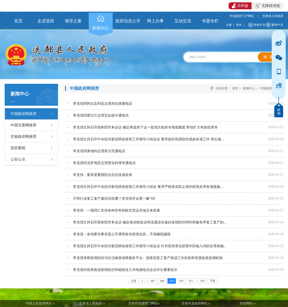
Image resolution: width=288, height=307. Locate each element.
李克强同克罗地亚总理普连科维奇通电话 (104, 163)
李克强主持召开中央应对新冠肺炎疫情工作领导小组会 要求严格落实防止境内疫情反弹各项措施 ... (148, 187)
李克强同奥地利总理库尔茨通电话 (99, 151)
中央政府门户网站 (242, 16)
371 (191, 281)
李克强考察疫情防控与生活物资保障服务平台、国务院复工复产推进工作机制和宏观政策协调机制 (148, 258)
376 (202, 281)
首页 (235, 88)
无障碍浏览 (267, 5)
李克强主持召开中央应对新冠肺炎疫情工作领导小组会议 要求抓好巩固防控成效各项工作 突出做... (148, 139)
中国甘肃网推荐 (23, 125)
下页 (212, 281)
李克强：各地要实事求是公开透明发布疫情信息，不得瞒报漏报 (121, 234)
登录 (239, 25)
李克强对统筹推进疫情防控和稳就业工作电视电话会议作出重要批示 (125, 270)
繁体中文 (277, 25)
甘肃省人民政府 (272, 16)
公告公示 (17, 159)
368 (162, 281)
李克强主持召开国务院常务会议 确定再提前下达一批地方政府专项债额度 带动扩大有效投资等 (145, 127)
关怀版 (240, 5)
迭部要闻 (17, 148)
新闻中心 (249, 88)
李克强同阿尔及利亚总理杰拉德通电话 (102, 103)
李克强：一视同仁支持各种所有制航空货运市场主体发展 (116, 210)
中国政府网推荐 (23, 114)
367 (153, 281)
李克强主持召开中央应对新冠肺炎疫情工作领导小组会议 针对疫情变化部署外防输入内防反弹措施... (149, 246)
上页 (133, 281)
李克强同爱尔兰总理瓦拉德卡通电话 (101, 115)
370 (181, 281)
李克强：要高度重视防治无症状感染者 (102, 175)
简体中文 (259, 25)
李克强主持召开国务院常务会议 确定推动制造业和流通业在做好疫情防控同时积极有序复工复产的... (149, 222)
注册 (229, 25)
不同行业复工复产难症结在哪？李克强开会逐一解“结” (114, 198)
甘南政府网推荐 (23, 136)
